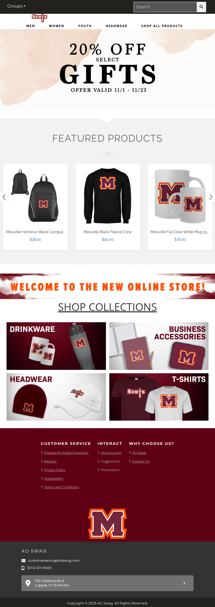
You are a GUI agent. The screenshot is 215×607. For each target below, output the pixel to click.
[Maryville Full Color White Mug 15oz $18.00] (180, 196)
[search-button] (201, 7)
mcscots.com (111, 452)
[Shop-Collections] (107, 307)
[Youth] (85, 27)
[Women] (56, 27)
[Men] (30, 27)
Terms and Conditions (61, 487)
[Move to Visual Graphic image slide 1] (95, 102)
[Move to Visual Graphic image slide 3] (115, 102)
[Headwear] (117, 27)
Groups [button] (14, 6)
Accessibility (53, 478)
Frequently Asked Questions (66, 452)
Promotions (110, 469)
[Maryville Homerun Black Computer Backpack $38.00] (35, 196)
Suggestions (110, 461)
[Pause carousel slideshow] (122, 102)
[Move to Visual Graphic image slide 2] (105, 102)
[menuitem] (30, 27)
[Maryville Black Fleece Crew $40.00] (107, 196)
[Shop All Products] (162, 27)
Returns (50, 461)
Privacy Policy (54, 469)
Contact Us (141, 461)
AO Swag (139, 452)
